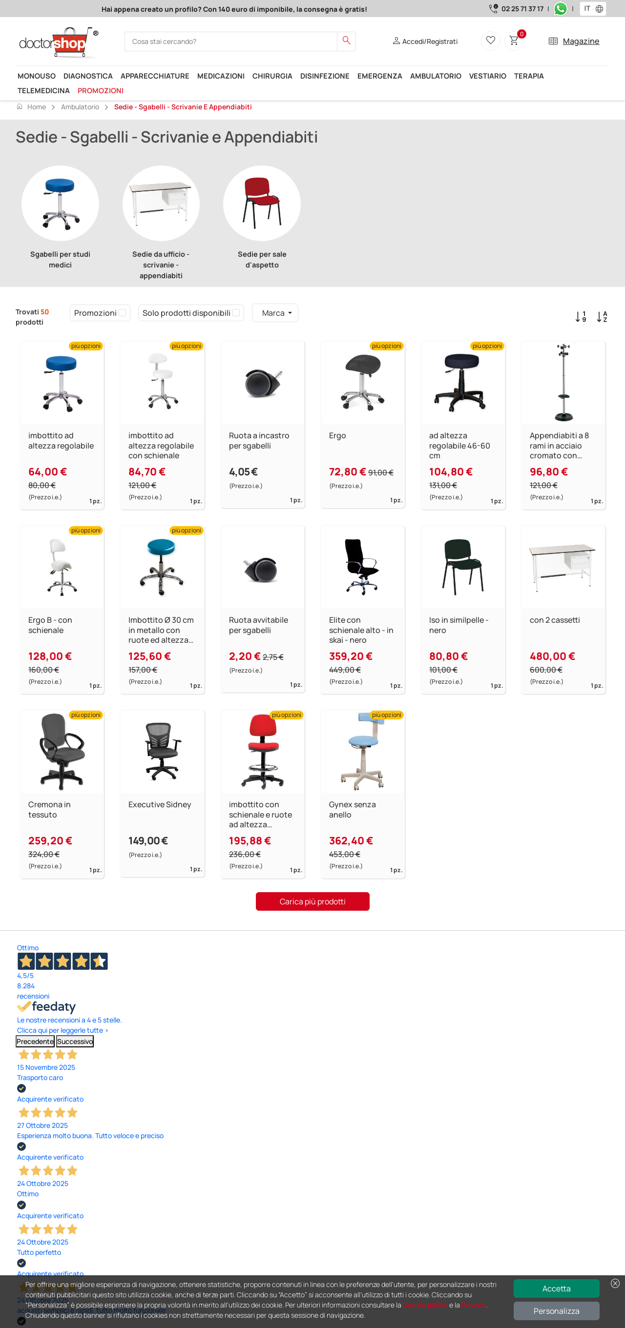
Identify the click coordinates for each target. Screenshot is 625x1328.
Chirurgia (272, 76)
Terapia (529, 76)
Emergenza (379, 76)
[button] (601, 9)
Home (31, 106)
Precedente (35, 1041)
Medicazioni (221, 76)
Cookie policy (425, 1304)
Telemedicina (44, 90)
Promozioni (101, 90)
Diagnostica (88, 76)
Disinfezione (325, 76)
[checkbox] (122, 313)
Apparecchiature (155, 76)
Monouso (37, 76)
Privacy (473, 1304)
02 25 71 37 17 (522, 8)
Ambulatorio (435, 76)
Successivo (75, 1041)
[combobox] (586, 9)
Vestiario (487, 76)
